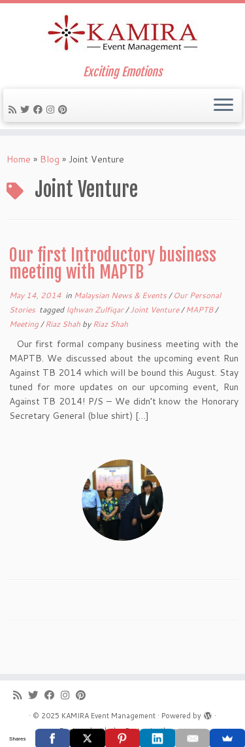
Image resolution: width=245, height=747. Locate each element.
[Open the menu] (223, 105)
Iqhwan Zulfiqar (95, 309)
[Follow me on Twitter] (26, 109)
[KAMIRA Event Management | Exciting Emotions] (122, 34)
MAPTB (200, 309)
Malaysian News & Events (121, 295)
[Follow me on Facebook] (39, 109)
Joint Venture (155, 309)
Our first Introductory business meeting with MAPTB (112, 263)
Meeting (25, 323)
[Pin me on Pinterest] (64, 109)
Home (19, 159)
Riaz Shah (63, 323)
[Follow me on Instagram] (52, 109)
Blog (49, 159)
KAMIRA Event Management (108, 715)
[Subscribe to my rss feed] (14, 109)
